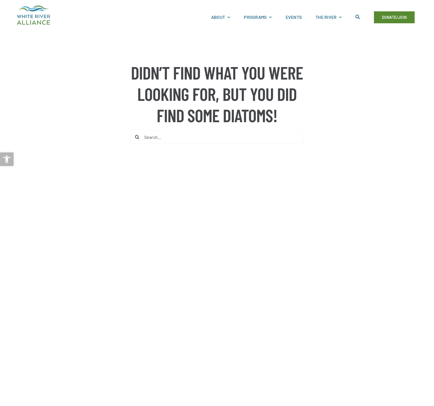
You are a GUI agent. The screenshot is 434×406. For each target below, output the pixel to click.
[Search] (137, 137)
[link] (7, 159)
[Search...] (217, 137)
